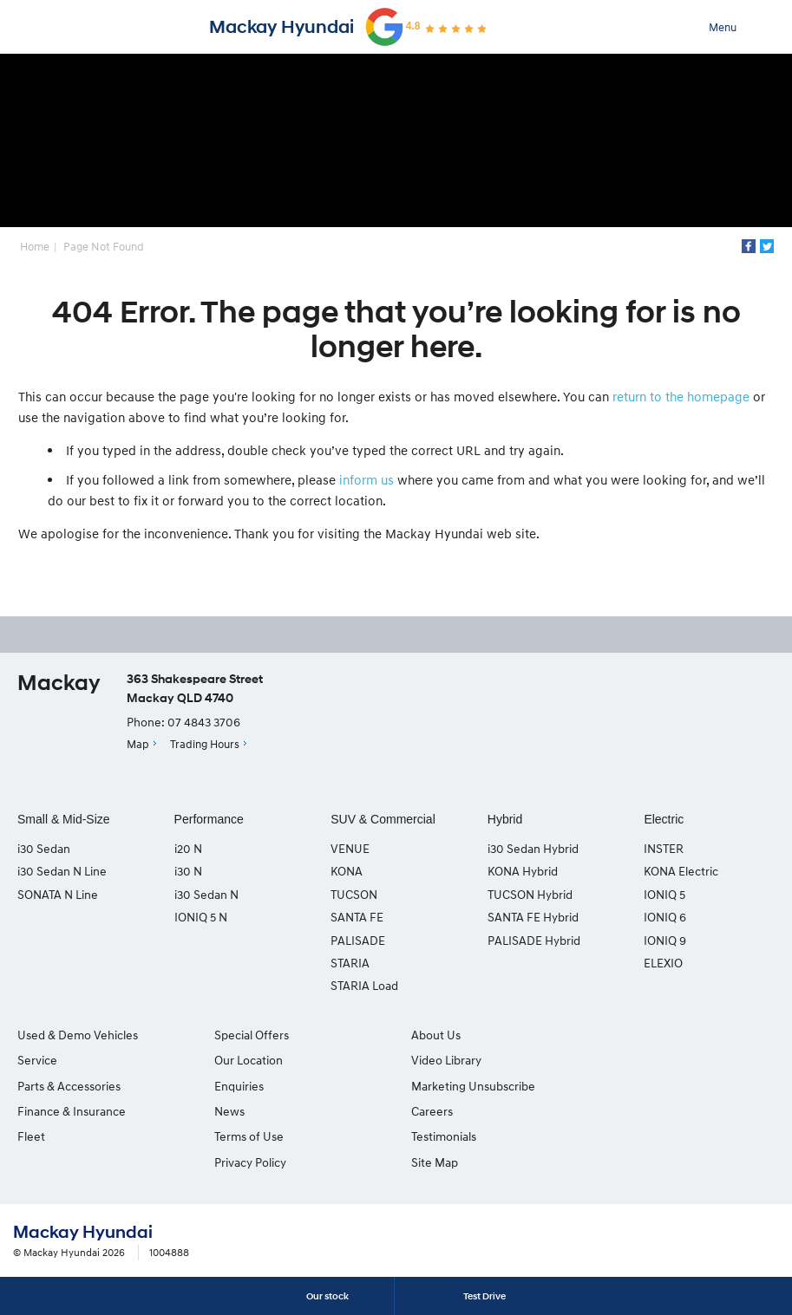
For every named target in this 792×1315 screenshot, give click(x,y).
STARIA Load (364, 986)
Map (138, 744)
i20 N (188, 848)
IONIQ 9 (665, 940)
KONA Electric (681, 871)
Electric (664, 819)
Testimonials (637, 1059)
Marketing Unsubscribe (471, 1085)
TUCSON (354, 894)
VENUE (350, 848)
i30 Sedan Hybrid (533, 848)
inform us (366, 479)
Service (37, 1059)
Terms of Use (248, 1136)
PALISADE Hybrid (534, 940)
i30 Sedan (43, 848)
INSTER (664, 848)
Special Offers (250, 1034)
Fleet (31, 1136)
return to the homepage (680, 396)
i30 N (188, 871)
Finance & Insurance (71, 1110)
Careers (625, 1034)
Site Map (628, 1085)
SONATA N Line (57, 894)
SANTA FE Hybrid (533, 916)
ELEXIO (663, 962)
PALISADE (358, 940)
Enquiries (238, 1085)
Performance (209, 819)
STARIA (350, 962)
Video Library (444, 1059)
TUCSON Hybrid (530, 894)
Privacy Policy (249, 1162)
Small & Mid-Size (63, 819)
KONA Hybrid (523, 871)
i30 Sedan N (206, 894)
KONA (347, 871)
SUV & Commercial (383, 819)
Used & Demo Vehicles (77, 1034)
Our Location (247, 1059)
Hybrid (505, 819)
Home (34, 246)
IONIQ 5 (664, 894)
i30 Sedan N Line (62, 871)
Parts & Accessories (69, 1085)
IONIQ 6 (665, 916)
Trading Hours (204, 744)
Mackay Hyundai (281, 26)
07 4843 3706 (203, 722)
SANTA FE (357, 916)
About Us (434, 1034)
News (228, 1110)
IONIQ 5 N (200, 916)
